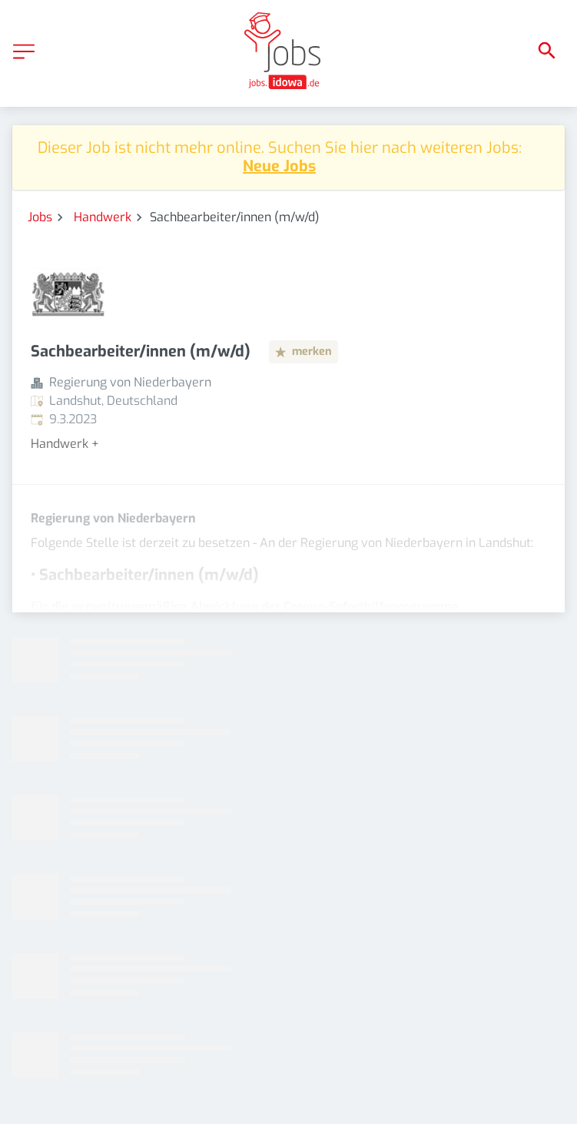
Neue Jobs (279, 166)
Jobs (40, 217)
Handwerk (102, 217)
